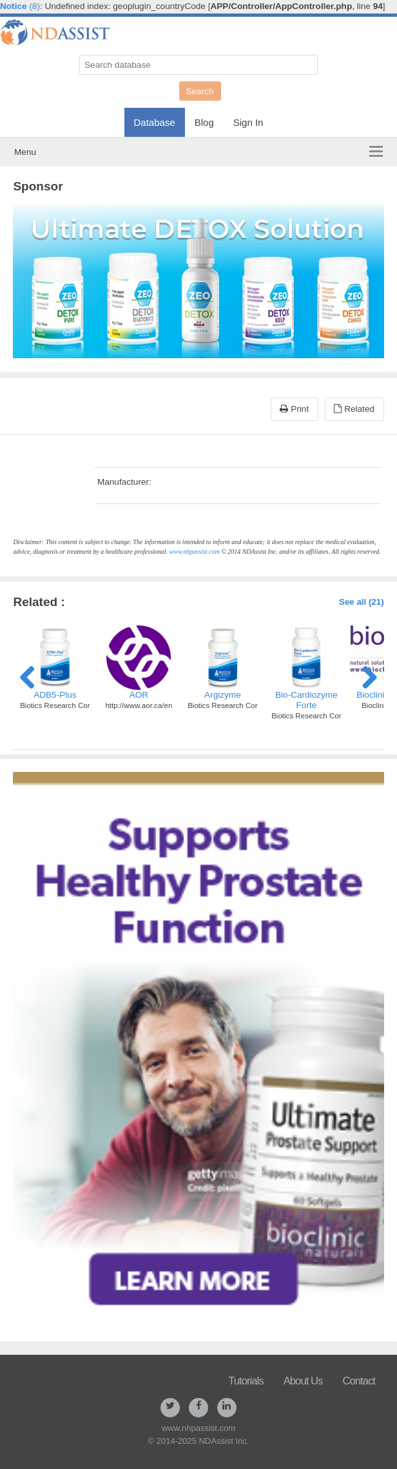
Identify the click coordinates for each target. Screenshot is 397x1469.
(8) (20, 6)
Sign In (248, 122)
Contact (358, 1381)
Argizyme (222, 695)
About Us (303, 1381)
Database (154, 122)
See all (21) (361, 602)
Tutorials (246, 1381)
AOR (139, 695)
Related (354, 409)
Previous (32, 675)
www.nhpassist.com (194, 551)
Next (365, 675)
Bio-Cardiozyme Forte (306, 700)
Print (294, 409)
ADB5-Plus (55, 695)
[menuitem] (154, 119)
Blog (204, 122)
